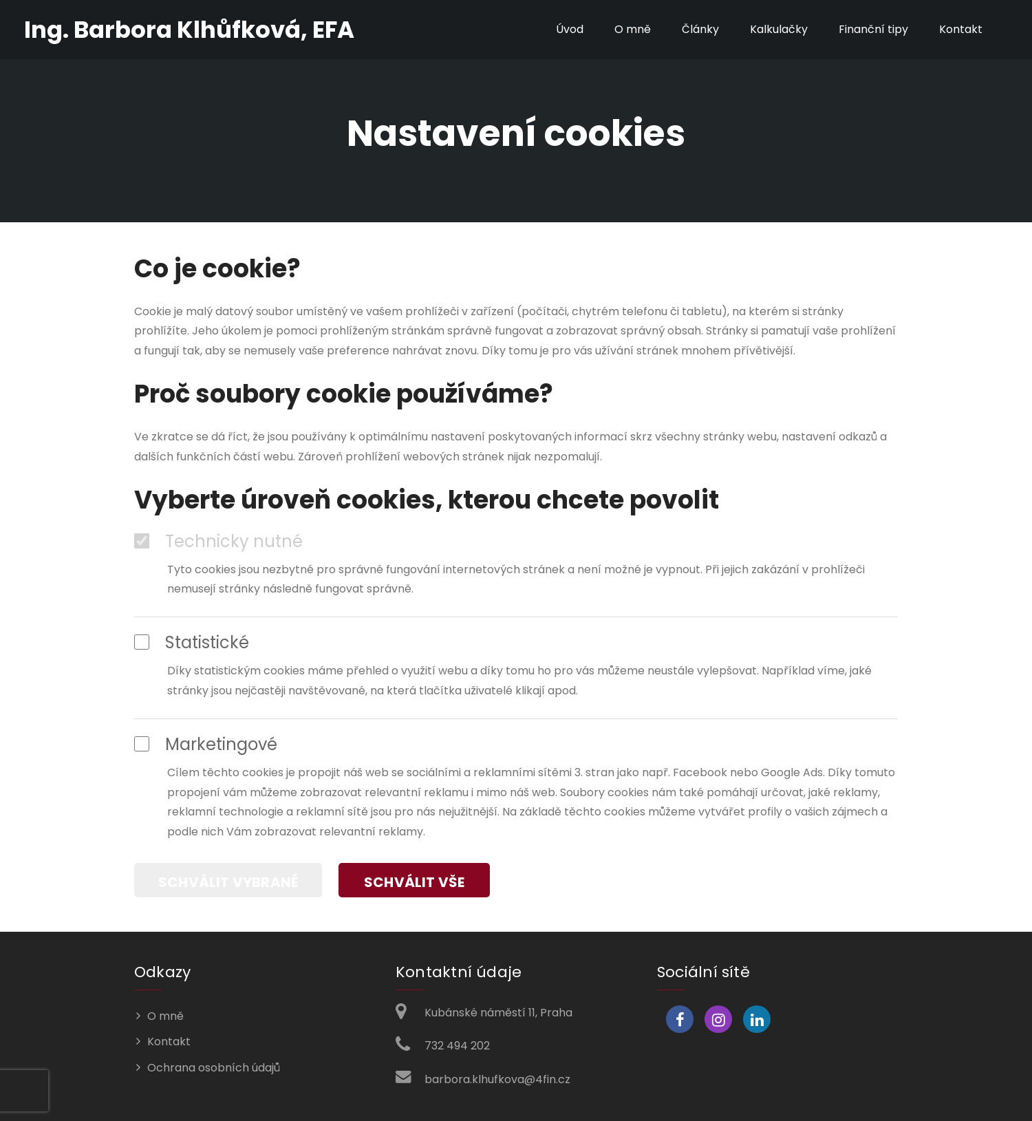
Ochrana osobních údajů (213, 1068)
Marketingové (205, 744)
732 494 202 (457, 1046)
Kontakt (960, 29)
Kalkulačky (779, 29)
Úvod (569, 29)
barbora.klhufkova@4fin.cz (497, 1079)
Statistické (191, 642)
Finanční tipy (873, 29)
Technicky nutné (218, 541)
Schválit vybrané (228, 882)
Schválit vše (414, 882)
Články (700, 29)
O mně (632, 29)
